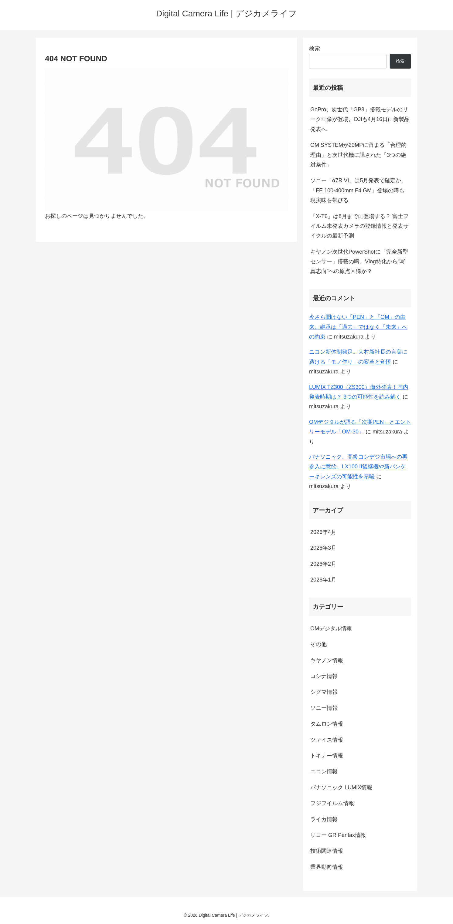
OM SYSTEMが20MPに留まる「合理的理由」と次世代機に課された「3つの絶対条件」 (358, 155)
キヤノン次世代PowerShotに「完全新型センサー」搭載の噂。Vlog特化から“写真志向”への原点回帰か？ (359, 262)
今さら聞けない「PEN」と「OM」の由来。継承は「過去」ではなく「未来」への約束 (358, 327)
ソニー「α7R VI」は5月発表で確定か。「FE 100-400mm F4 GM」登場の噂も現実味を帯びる (358, 190)
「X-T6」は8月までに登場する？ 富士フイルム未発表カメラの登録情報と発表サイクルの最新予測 (359, 226)
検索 (314, 49)
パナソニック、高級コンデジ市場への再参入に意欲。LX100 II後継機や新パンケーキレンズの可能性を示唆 (358, 467)
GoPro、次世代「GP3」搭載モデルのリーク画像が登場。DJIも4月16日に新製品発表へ (360, 119)
